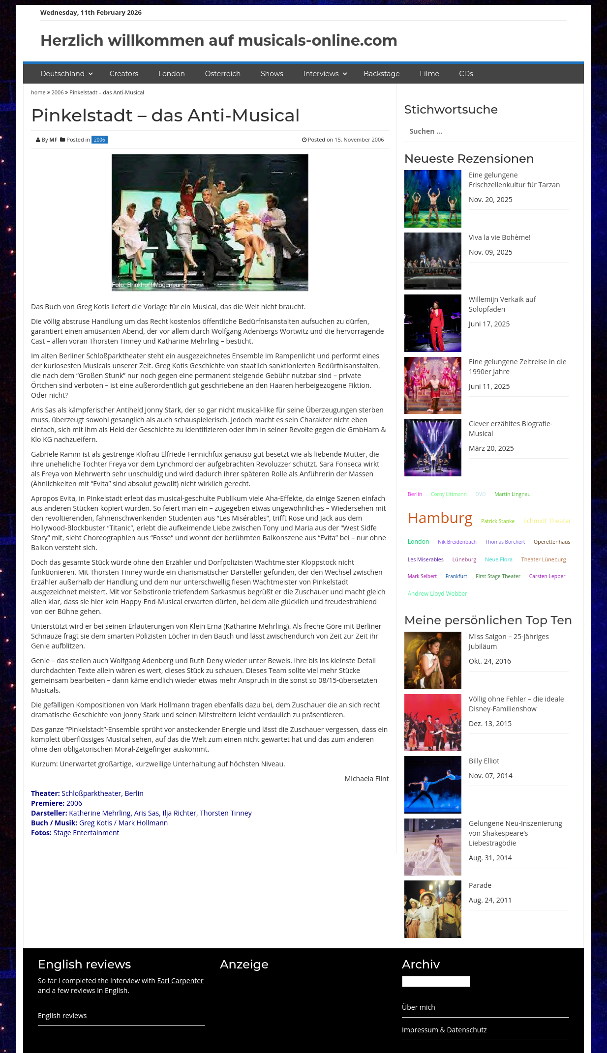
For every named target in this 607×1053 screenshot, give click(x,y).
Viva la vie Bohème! (500, 237)
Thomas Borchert (505, 541)
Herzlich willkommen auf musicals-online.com (218, 40)
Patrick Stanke (498, 521)
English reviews (62, 1015)
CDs (466, 73)
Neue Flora (499, 559)
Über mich (418, 1007)
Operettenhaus (552, 541)
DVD (481, 494)
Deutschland (62, 73)
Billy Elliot (484, 760)
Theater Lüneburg (543, 559)
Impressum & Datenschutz (444, 1029)
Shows (272, 73)
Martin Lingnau (512, 494)
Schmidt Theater (547, 520)
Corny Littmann (449, 494)
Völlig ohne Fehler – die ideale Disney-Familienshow (516, 703)
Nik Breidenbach (457, 541)
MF (53, 139)
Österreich (223, 73)
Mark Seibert (422, 576)
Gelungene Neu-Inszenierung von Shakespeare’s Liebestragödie (515, 833)
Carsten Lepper (547, 576)
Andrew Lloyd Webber (437, 593)
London (171, 73)
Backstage (381, 73)
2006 (57, 92)
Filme (429, 73)
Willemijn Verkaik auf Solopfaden (502, 304)
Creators (124, 73)
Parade (480, 885)
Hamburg (440, 517)
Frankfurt (456, 576)
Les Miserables (426, 559)
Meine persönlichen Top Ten (488, 620)
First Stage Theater (498, 576)
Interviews (321, 73)
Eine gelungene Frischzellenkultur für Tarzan (514, 179)
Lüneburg (465, 559)
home (39, 92)
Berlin (415, 493)
